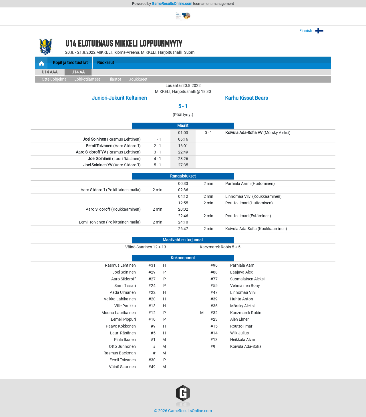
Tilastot (114, 79)
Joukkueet (138, 79)
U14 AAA (49, 72)
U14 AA (78, 72)
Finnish (315, 30)
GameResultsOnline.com (172, 3)
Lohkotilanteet (87, 79)
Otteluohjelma (54, 79)
